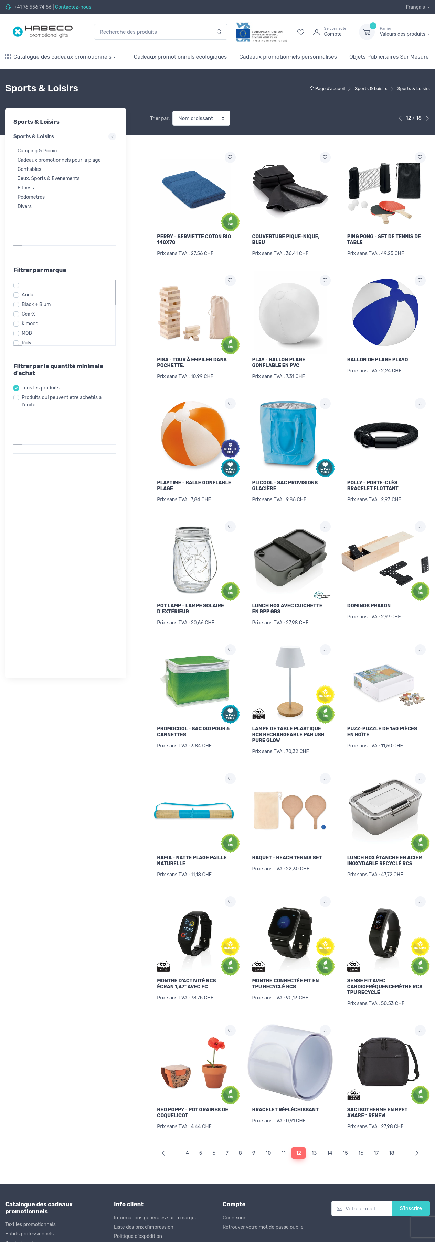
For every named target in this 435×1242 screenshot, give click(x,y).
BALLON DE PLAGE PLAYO (377, 357)
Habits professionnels (29, 1211)
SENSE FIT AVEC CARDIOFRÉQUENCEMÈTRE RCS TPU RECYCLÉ (385, 969)
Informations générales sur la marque (156, 1195)
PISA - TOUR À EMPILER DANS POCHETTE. (192, 360)
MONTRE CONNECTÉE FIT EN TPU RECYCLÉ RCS (285, 966)
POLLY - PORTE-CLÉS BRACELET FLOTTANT (373, 480)
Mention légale (239, 1236)
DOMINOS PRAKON (369, 597)
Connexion (234, 1195)
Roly (28, 307)
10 (268, 1130)
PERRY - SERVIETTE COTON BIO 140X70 (194, 239)
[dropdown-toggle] (367, 32)
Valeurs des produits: (405, 31)
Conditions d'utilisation (139, 1232)
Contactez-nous (73, 7)
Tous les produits (43, 352)
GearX (30, 278)
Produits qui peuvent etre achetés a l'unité (64, 365)
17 (376, 1130)
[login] (330, 32)
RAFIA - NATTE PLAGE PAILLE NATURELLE (192, 847)
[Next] (415, 1130)
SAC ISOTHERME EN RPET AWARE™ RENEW (377, 1093)
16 (360, 1130)
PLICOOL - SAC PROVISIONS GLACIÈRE (285, 480)
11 (283, 1130)
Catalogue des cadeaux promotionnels (58, 57)
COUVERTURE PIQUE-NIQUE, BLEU (286, 239)
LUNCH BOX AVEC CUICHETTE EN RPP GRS (287, 600)
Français (416, 7)
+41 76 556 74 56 (32, 7)
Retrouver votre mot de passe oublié (263, 1204)
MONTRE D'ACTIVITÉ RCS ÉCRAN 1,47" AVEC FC (186, 966)
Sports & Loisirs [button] (65, 136)
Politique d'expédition (138, 1213)
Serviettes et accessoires (33, 1220)
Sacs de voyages (23, 1230)
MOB (29, 297)
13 (314, 1130)
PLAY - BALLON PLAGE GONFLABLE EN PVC (279, 360)
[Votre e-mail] (361, 1186)
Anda (29, 259)
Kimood (32, 287)
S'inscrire (411, 1186)
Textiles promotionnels (30, 1202)
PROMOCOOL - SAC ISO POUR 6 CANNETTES (193, 720)
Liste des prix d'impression (143, 1204)
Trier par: (160, 118)
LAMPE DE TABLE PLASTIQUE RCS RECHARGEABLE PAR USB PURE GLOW (288, 723)
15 (345, 1130)
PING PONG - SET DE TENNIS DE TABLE (384, 239)
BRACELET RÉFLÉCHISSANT (285, 1090)
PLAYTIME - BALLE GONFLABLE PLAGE (194, 480)
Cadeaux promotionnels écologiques (180, 57)
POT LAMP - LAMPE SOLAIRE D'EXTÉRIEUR (190, 600)
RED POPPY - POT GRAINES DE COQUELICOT (192, 1093)
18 (391, 1130)
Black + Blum (38, 268)
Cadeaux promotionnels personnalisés (288, 57)
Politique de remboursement (146, 1222)
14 (329, 1130)
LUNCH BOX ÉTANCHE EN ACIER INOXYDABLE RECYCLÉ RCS (384, 847)
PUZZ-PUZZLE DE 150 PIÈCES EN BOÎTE (382, 720)
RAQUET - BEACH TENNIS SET (287, 844)
